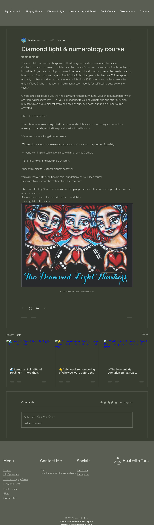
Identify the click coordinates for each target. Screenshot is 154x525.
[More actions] (131, 40)
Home (7, 470)
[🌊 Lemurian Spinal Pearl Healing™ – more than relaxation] (28, 352)
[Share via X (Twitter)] (30, 308)
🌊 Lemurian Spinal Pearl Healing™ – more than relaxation (26, 371)
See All (145, 334)
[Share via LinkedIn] (37, 308)
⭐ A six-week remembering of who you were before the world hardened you (77, 371)
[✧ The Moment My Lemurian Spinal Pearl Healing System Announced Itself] (126, 352)
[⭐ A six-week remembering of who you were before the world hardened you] (77, 352)
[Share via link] (44, 308)
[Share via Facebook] (22, 308)
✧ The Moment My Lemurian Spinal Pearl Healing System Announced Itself (125, 371)
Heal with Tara (136, 460)
